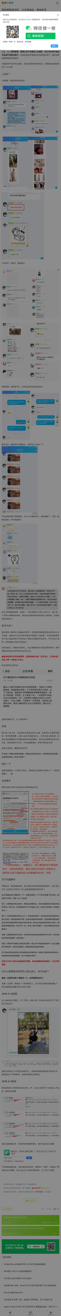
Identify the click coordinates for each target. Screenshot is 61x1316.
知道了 (54, 46)
